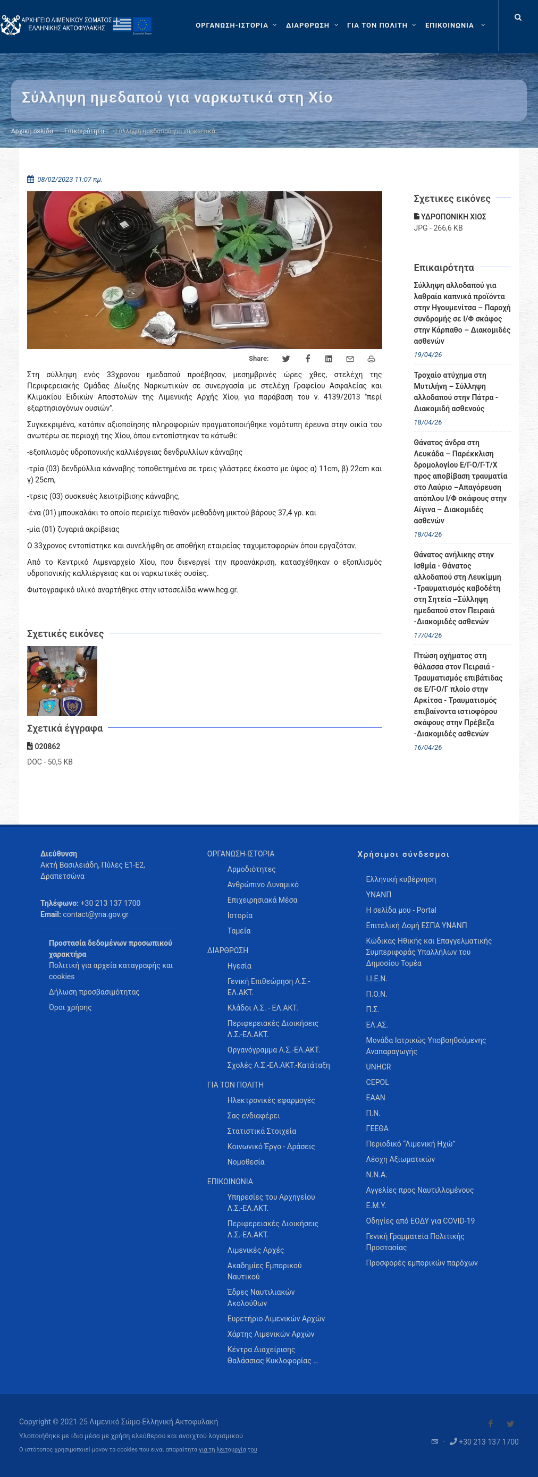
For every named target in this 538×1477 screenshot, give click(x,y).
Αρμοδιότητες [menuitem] (252, 869)
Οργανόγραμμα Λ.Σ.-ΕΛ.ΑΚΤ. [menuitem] (274, 1050)
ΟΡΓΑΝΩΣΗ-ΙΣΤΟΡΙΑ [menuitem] (241, 854)
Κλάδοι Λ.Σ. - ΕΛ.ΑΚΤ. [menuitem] (263, 1008)
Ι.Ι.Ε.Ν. (377, 978)
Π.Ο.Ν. (377, 994)
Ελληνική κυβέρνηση (401, 879)
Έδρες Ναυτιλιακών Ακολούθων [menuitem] (261, 1298)
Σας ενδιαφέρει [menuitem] (254, 1115)
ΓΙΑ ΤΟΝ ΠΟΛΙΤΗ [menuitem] (235, 1085)
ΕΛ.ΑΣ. (377, 1025)
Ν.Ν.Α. (377, 1174)
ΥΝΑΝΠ (379, 894)
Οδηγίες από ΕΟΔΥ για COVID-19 (420, 1221)
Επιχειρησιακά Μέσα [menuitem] (263, 900)
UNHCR (378, 1067)
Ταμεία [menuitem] (239, 931)
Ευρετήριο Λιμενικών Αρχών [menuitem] (276, 1318)
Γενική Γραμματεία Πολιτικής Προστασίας (415, 1242)
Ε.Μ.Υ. (376, 1205)
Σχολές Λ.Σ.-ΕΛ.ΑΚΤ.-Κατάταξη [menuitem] (279, 1065)
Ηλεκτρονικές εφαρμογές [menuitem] (271, 1100)
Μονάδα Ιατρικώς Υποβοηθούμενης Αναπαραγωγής (426, 1046)
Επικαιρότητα (84, 131)
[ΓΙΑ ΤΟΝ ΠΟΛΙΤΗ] (383, 25)
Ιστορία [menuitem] (240, 915)
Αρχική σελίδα (32, 131)
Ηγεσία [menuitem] (239, 966)
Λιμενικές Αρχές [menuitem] (256, 1250)
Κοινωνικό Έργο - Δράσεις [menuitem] (271, 1146)
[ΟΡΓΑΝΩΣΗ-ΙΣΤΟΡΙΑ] (237, 25)
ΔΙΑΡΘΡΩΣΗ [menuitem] (227, 950)
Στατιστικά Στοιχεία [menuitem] (262, 1131)
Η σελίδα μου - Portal (401, 910)
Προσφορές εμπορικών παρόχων (422, 1263)
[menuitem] (456, 25)
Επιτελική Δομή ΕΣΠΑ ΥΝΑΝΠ (416, 925)
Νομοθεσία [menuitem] (246, 1162)
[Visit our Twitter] (510, 1423)
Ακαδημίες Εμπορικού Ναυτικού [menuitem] (265, 1271)
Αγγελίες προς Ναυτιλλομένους (420, 1190)
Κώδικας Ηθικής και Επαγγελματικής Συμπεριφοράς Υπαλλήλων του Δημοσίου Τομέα (429, 952)
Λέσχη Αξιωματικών (400, 1159)
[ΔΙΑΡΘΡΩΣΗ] (313, 25)
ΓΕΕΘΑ (377, 1128)
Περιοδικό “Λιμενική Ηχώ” (411, 1144)
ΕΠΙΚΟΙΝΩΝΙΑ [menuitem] (230, 1181)
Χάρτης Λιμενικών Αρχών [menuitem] (271, 1334)
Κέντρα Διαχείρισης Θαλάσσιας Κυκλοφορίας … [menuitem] (273, 1355)
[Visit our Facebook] (490, 1423)
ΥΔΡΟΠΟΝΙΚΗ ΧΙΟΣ (450, 217)
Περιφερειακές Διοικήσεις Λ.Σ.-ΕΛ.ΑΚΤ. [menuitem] (273, 1029)
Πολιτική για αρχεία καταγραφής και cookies (111, 971)
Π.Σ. (373, 1009)
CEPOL (377, 1082)
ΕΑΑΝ (375, 1097)
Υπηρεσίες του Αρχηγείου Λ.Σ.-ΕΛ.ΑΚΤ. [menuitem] (271, 1202)
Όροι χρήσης (70, 1007)
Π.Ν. (373, 1113)
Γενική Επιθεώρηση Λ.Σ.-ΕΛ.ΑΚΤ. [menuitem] (269, 987)
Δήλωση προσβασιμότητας (94, 992)
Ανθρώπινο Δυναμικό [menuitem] (263, 884)
